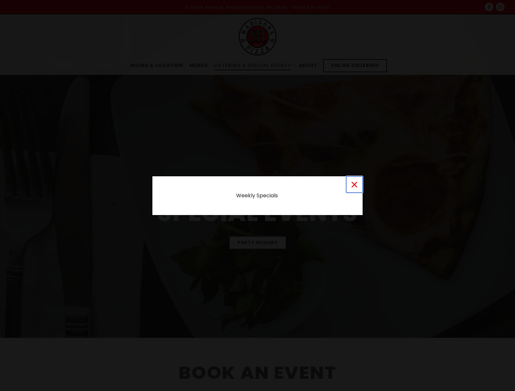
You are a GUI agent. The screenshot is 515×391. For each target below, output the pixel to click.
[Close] (354, 184)
